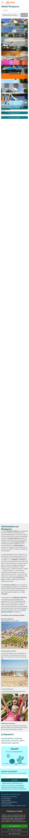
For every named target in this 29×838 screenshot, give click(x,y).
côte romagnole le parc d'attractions (12, 600)
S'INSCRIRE (14, 780)
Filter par (14, 10)
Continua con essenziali (14, 830)
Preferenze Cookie (14, 833)
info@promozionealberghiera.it (9, 802)
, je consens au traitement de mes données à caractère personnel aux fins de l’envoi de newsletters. (14, 787)
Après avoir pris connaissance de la (11, 783)
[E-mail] (14, 776)
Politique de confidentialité (8, 785)
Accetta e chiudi (14, 826)
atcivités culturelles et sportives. (9, 586)
